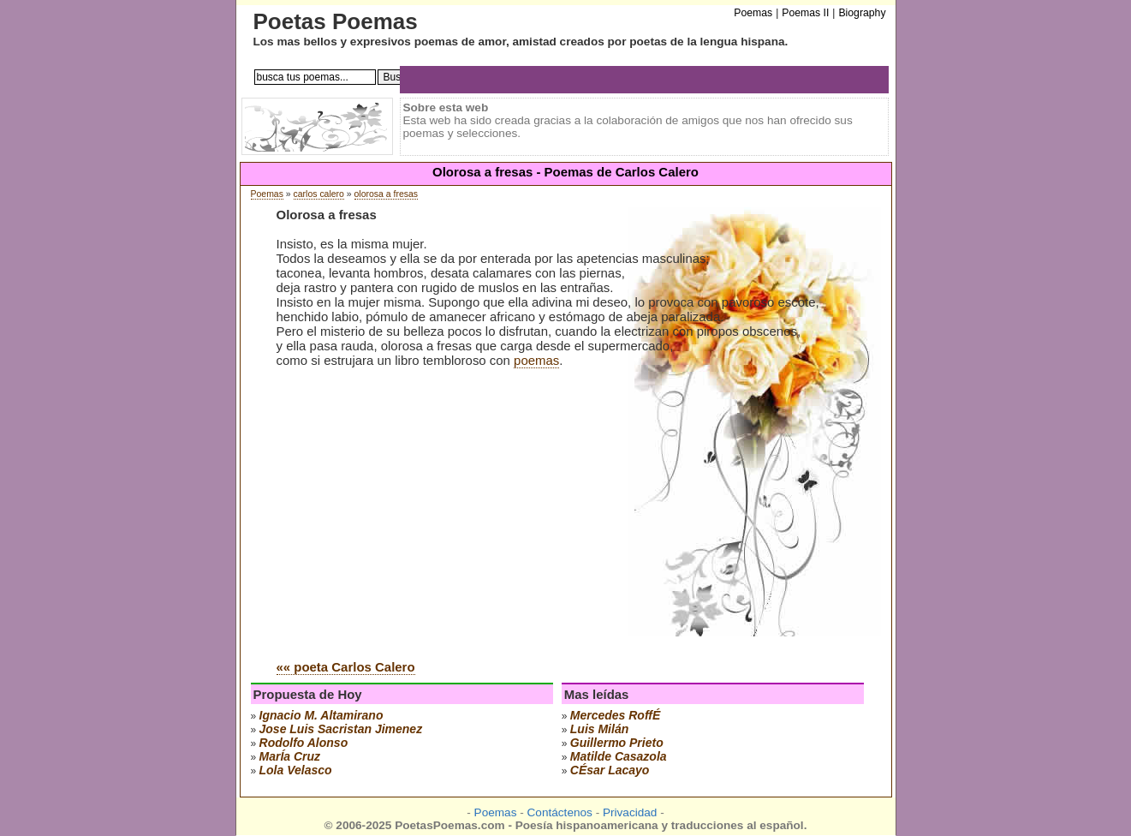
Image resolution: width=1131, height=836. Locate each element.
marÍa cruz (290, 756)
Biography (861, 13)
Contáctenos (559, 812)
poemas (536, 360)
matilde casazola (618, 756)
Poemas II (805, 13)
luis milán (599, 729)
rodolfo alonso (303, 742)
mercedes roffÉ (615, 715)
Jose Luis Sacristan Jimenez (341, 729)
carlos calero (319, 194)
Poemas (267, 194)
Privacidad (630, 812)
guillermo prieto (617, 742)
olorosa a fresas (386, 194)
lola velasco (295, 770)
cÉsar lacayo (610, 770)
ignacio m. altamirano (321, 715)
